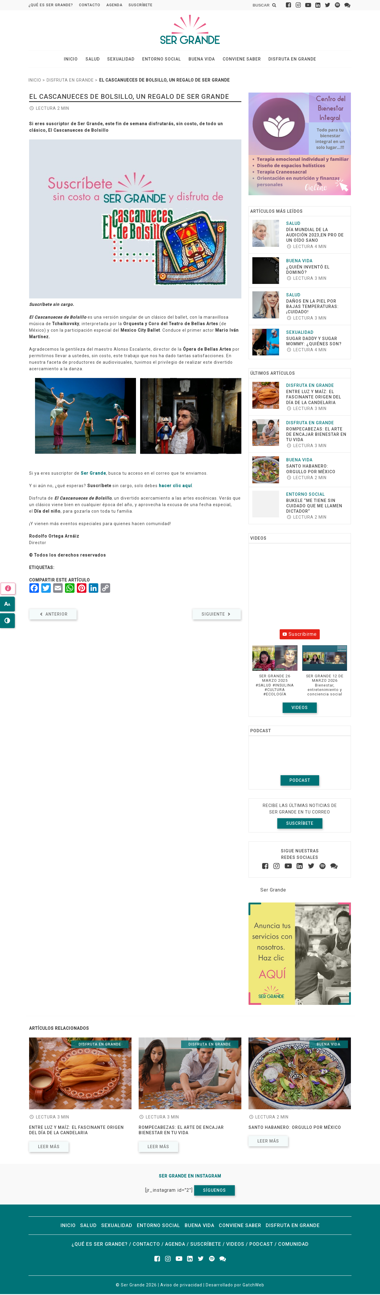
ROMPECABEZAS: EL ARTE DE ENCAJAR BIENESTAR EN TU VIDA (316, 435)
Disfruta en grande (288, 59)
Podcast (299, 781)
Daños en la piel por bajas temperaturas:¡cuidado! (312, 307)
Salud (95, 59)
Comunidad (293, 1245)
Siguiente (217, 615)
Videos (300, 708)
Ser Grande (93, 474)
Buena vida (200, 59)
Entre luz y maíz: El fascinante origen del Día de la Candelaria (313, 398)
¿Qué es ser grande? (50, 5)
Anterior (53, 615)
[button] (275, 674)
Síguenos (214, 1191)
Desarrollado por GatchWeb (235, 1285)
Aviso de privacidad (181, 1285)
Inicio (75, 59)
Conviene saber (239, 59)
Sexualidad (122, 59)
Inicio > (36, 81)
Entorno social (161, 59)
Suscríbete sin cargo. (51, 305)
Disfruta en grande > (72, 81)
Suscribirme (300, 635)
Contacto (89, 5)
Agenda (114, 5)
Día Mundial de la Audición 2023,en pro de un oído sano (315, 236)
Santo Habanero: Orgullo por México (295, 1128)
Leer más (49, 1147)
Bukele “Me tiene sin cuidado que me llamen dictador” (314, 506)
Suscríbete (141, 5)
